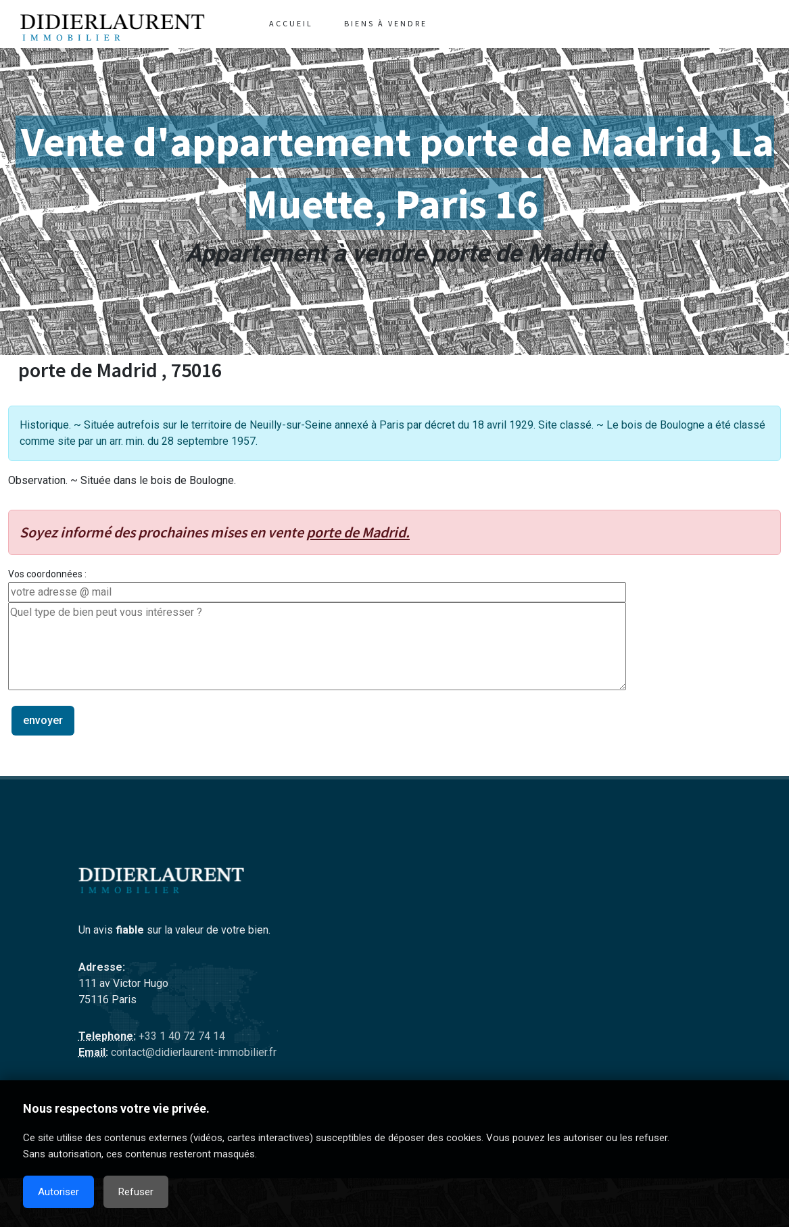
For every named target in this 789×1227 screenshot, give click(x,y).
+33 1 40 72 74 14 (180, 1036)
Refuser (135, 1192)
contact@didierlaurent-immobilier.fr (192, 1052)
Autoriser (58, 1192)
